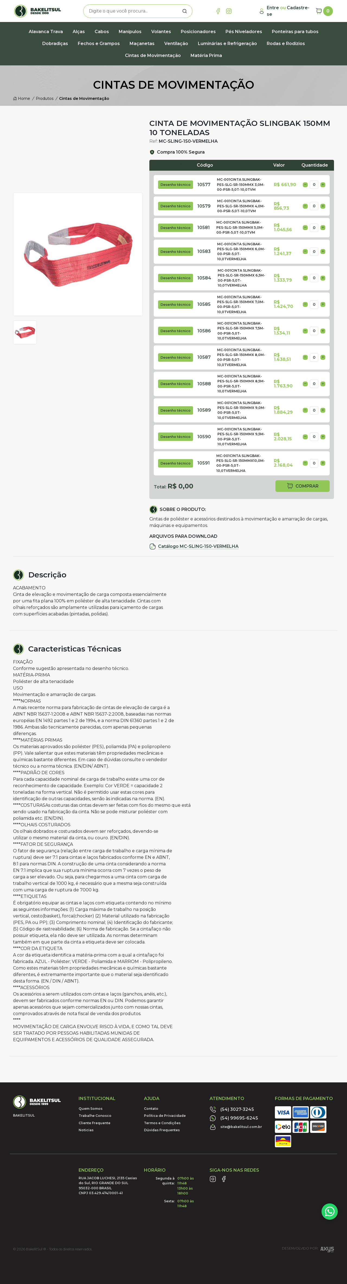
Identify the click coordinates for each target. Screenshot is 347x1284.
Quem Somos (90, 1109)
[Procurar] (184, 11)
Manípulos (130, 31)
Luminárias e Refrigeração (227, 43)
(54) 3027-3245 (232, 1109)
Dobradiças (55, 43)
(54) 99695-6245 (234, 1118)
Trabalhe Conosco (95, 1116)
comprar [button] (303, 486)
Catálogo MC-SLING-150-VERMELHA (194, 546)
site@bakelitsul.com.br (236, 1127)
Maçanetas (142, 43)
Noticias (86, 1130)
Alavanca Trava (46, 31)
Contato (151, 1109)
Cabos (102, 31)
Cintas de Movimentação (153, 55)
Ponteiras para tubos (295, 31)
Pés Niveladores (244, 31)
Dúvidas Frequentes (162, 1130)
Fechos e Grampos (99, 43)
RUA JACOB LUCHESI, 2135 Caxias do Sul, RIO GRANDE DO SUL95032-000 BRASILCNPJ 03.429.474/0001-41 (108, 1185)
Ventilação (176, 43)
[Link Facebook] (218, 11)
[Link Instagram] (229, 11)
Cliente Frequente (94, 1123)
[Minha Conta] (285, 11)
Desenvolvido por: (308, 1250)
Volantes (161, 31)
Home (21, 98)
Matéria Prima (206, 55)
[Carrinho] (324, 11)
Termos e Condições (162, 1123)
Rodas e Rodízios (286, 43)
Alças (79, 31)
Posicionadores (198, 31)
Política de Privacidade (165, 1116)
